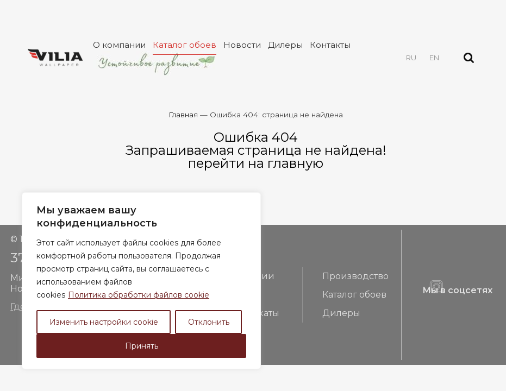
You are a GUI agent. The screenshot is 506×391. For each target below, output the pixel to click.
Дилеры (285, 45)
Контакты (330, 45)
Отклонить (208, 322)
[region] (141, 280)
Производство (355, 276)
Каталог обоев (184, 45)
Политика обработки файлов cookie (138, 295)
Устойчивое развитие (155, 63)
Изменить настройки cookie (103, 322)
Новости (242, 45)
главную (295, 163)
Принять (141, 346)
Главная (183, 114)
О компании (119, 45)
